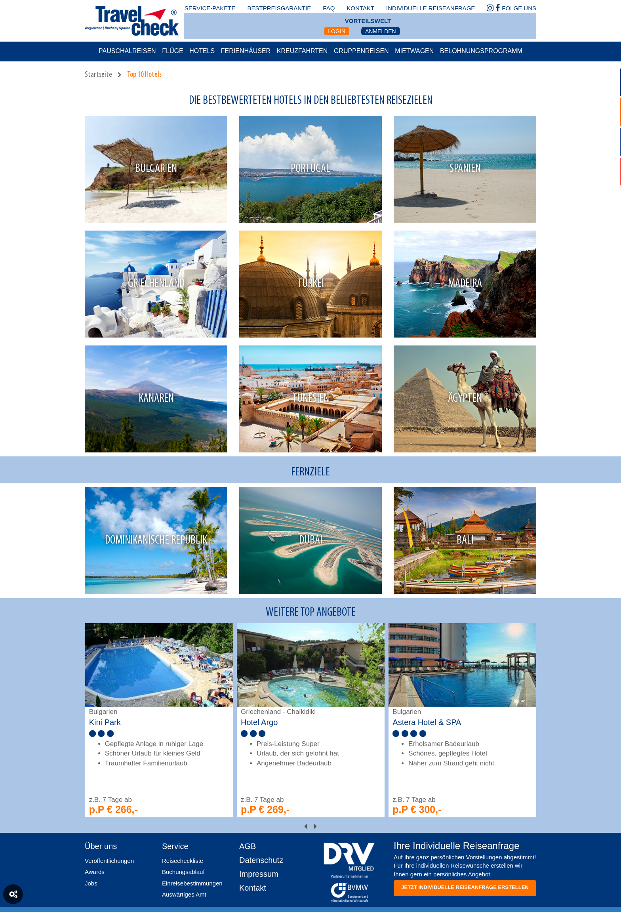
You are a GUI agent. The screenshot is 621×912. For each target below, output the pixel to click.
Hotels (202, 51)
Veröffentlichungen (109, 860)
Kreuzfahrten (302, 51)
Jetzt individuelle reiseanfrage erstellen (464, 887)
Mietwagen (414, 51)
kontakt (360, 8)
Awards (95, 871)
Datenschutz (261, 860)
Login (336, 31)
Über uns (101, 846)
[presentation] (306, 827)
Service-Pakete (210, 8)
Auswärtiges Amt (184, 894)
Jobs (91, 883)
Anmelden (380, 31)
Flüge (172, 51)
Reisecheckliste (182, 860)
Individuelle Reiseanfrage (430, 8)
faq (329, 8)
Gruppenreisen (361, 51)
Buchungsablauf (183, 871)
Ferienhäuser (245, 51)
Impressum (258, 874)
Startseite (98, 75)
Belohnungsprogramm (481, 51)
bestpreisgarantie (279, 8)
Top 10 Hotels (144, 75)
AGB (247, 846)
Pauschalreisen (127, 51)
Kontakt (252, 887)
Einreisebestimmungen (192, 883)
